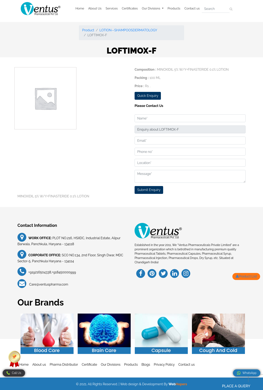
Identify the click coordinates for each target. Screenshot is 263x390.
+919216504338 (39, 272)
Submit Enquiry (148, 190)
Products (174, 8)
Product (88, 30)
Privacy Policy (164, 365)
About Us (95, 8)
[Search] (216, 9)
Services (112, 8)
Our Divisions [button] (151, 8)
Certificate (89, 365)
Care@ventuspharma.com (48, 284)
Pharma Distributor (64, 365)
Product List (246, 276)
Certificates (130, 8)
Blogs (145, 365)
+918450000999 (64, 272)
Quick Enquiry (147, 96)
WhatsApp (246, 373)
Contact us (192, 8)
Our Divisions (111, 365)
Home (79, 8)
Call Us (14, 373)
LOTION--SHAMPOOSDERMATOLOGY (128, 30)
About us (39, 365)
